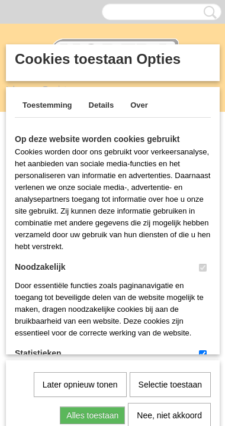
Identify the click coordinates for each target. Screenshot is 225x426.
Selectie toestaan (170, 262)
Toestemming (47, 105)
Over (139, 105)
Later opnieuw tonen (80, 262)
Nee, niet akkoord (169, 293)
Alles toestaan (92, 293)
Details (101, 105)
